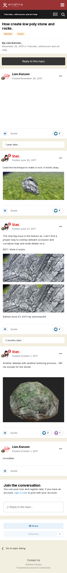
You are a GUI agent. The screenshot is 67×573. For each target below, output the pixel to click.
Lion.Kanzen (13, 42)
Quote (14, 133)
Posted (27, 78)
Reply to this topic (33, 61)
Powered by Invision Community (34, 567)
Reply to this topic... (20, 506)
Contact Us (33, 560)
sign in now (20, 492)
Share (33, 526)
